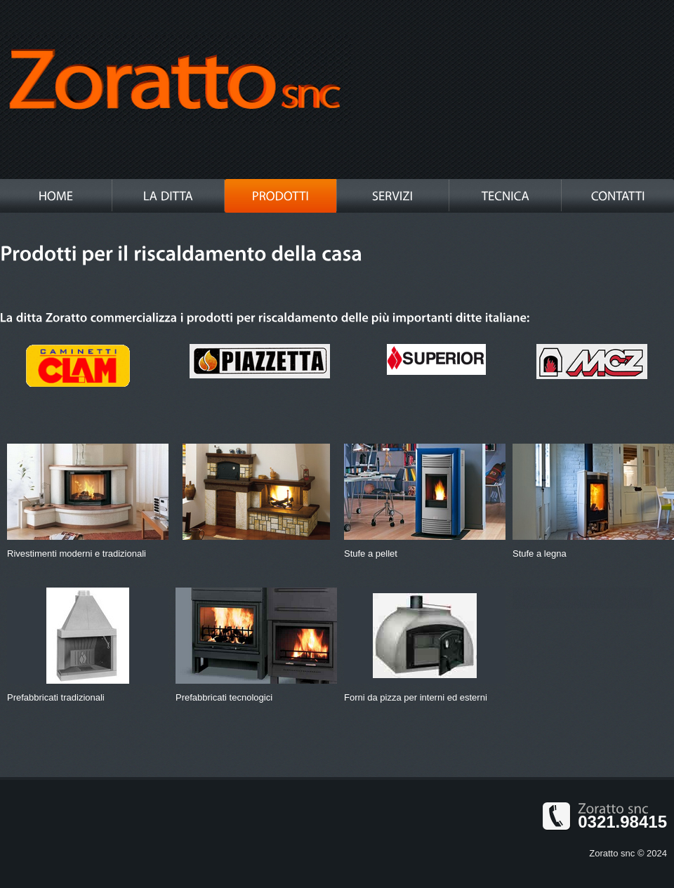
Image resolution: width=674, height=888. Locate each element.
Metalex (175, 80)
